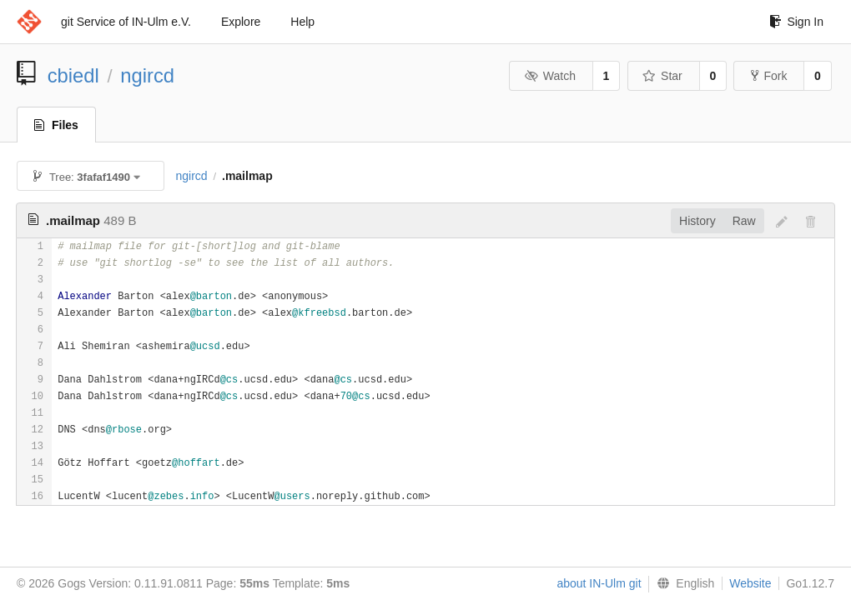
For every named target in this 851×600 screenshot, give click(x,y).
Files (56, 125)
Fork (769, 75)
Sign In (796, 21)
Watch (550, 75)
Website (750, 583)
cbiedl (73, 75)
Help (302, 21)
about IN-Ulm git (598, 583)
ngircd (147, 75)
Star (662, 75)
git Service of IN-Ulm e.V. (126, 21)
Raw (744, 221)
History (697, 221)
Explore (240, 21)
